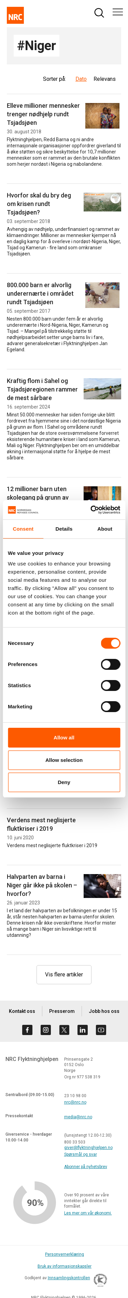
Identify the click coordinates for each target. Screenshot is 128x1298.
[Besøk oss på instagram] (46, 1030)
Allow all (64, 737)
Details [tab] (64, 529)
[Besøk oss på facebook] (27, 1030)
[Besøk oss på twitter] (64, 1030)
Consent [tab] (23, 529)
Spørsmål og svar (80, 1154)
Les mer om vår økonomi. (88, 1213)
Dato (81, 79)
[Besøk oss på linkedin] (82, 1030)
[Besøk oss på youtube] (101, 1030)
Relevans (105, 79)
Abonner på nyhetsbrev (85, 1166)
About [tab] (104, 529)
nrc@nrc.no (75, 1102)
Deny (64, 782)
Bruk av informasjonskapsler (64, 1266)
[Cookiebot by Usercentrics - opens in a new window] (91, 509)
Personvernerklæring (64, 1254)
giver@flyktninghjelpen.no (88, 1147)
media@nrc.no (78, 1117)
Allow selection (64, 760)
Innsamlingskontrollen (76, 1281)
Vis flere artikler (64, 974)
